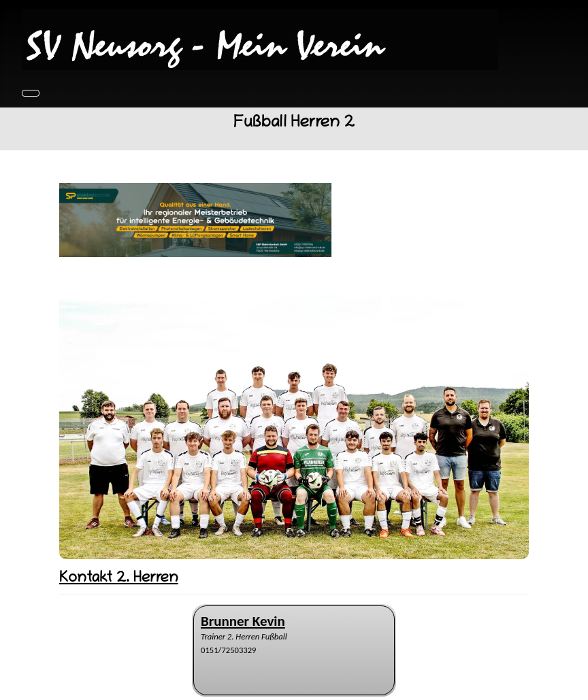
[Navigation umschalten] (30, 93)
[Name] (243, 621)
